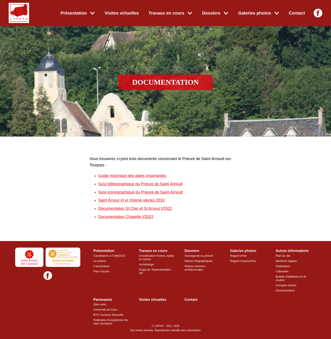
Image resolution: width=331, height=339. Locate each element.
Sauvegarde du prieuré (198, 255)
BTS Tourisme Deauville (108, 314)
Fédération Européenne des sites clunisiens (110, 321)
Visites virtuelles (122, 13)
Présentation (74, 13)
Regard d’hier (238, 255)
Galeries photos (254, 13)
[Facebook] (318, 13)
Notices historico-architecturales (195, 268)
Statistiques (283, 266)
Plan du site (283, 255)
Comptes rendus (286, 285)
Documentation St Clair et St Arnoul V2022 (135, 208)
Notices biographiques (198, 261)
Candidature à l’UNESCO (109, 255)
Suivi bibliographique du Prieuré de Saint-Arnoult (140, 184)
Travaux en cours (166, 13)
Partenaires (102, 299)
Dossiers (211, 13)
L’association (101, 266)
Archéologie (146, 264)
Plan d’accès (101, 271)
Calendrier (282, 271)
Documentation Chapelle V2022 (125, 217)
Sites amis (99, 304)
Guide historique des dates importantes (132, 176)
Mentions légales (286, 261)
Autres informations (292, 251)
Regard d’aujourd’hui (243, 261)
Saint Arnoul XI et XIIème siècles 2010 (131, 200)
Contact (297, 13)
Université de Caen (105, 309)
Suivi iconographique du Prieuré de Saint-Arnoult (140, 192)
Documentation (285, 290)
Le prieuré (99, 261)
